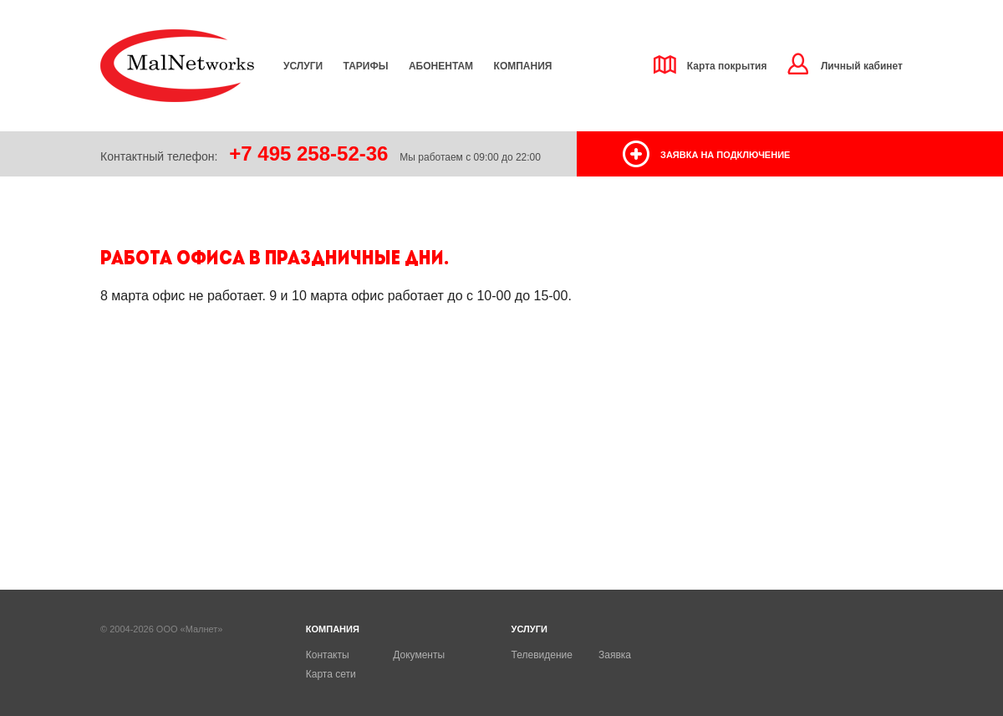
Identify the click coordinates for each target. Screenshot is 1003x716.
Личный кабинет (862, 66)
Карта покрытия (727, 66)
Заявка (614, 655)
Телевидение (542, 655)
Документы (419, 655)
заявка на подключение (725, 155)
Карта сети (331, 674)
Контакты (327, 655)
